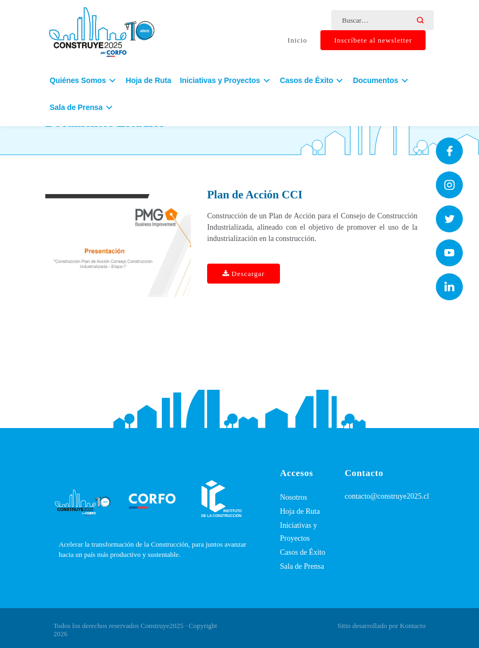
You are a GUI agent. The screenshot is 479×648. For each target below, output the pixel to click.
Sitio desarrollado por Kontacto (381, 626)
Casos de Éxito (302, 552)
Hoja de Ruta (148, 82)
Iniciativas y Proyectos (298, 531)
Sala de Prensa (302, 566)
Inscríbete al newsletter (373, 41)
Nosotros (293, 497)
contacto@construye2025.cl (387, 496)
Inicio (297, 41)
